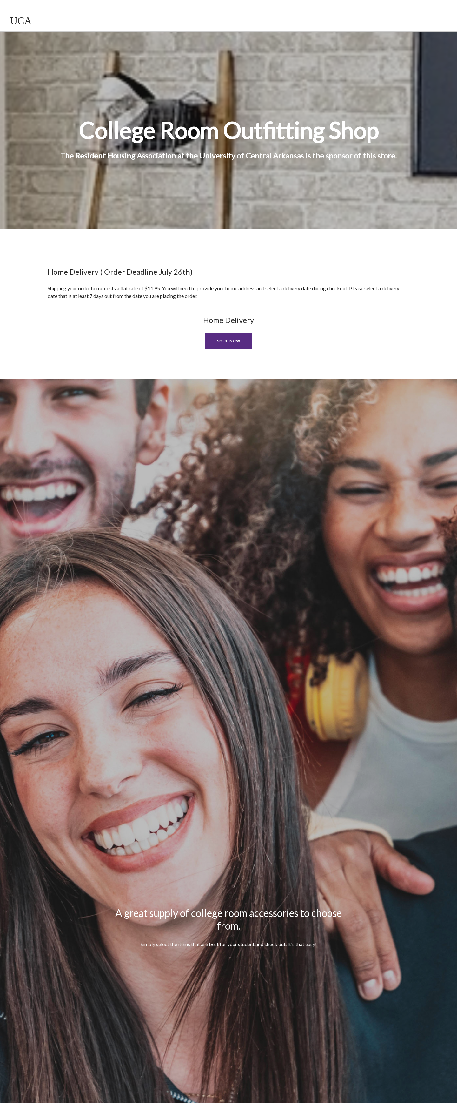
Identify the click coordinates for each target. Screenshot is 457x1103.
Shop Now (228, 341)
